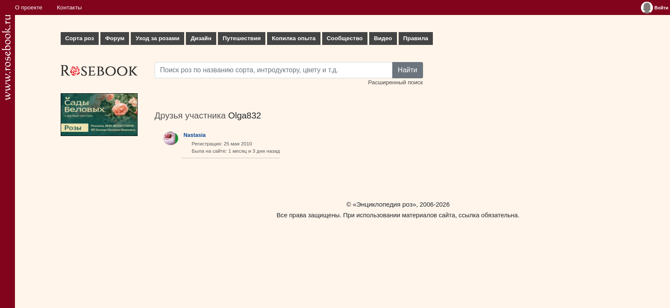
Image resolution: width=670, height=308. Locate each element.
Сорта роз (79, 38)
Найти (407, 70)
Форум (114, 38)
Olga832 (244, 115)
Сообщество (345, 38)
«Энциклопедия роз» (384, 204)
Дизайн (201, 38)
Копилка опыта (293, 38)
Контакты (69, 7)
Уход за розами (157, 38)
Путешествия (242, 38)
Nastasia (195, 135)
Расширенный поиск (395, 82)
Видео (383, 38)
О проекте (28, 7)
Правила (416, 38)
